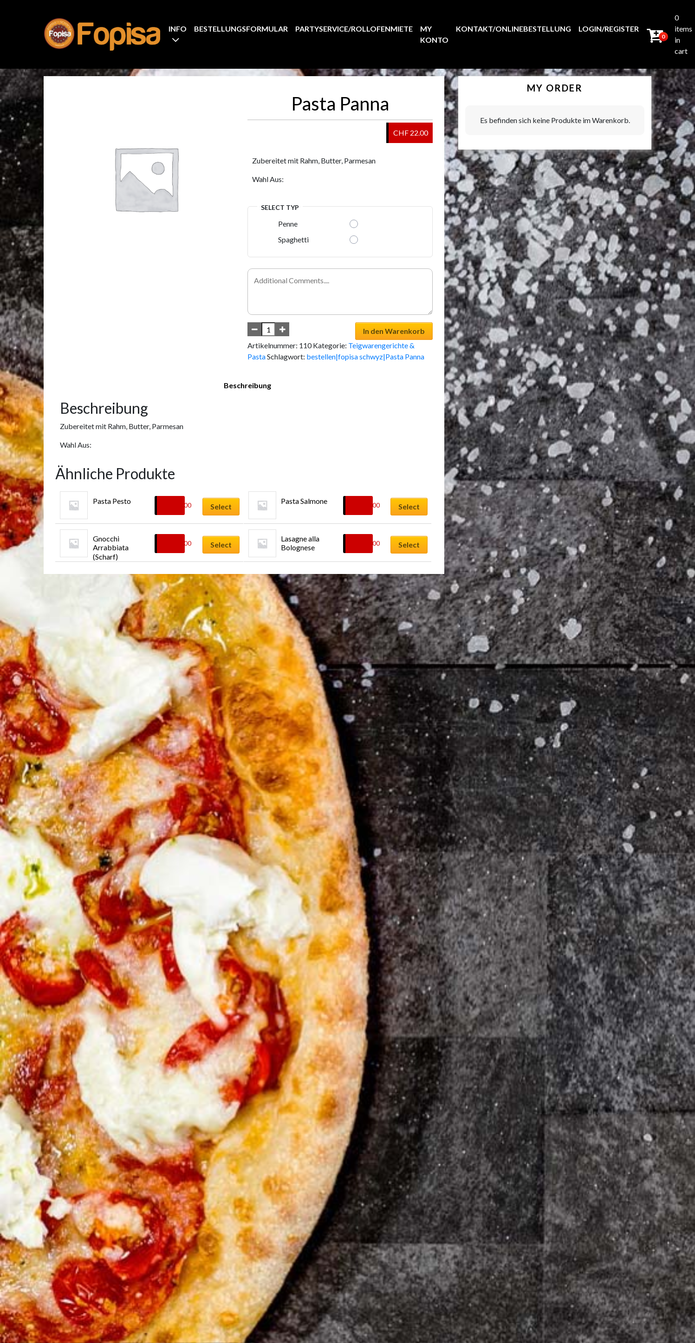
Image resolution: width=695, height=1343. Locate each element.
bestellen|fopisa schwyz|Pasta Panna (365, 356)
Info (178, 28)
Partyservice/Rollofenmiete (354, 28)
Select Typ (280, 207)
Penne (288, 223)
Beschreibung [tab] (247, 385)
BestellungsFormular (241, 28)
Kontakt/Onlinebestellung (513, 28)
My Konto (434, 34)
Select (221, 506)
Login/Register (608, 28)
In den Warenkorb (394, 330)
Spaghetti (293, 239)
